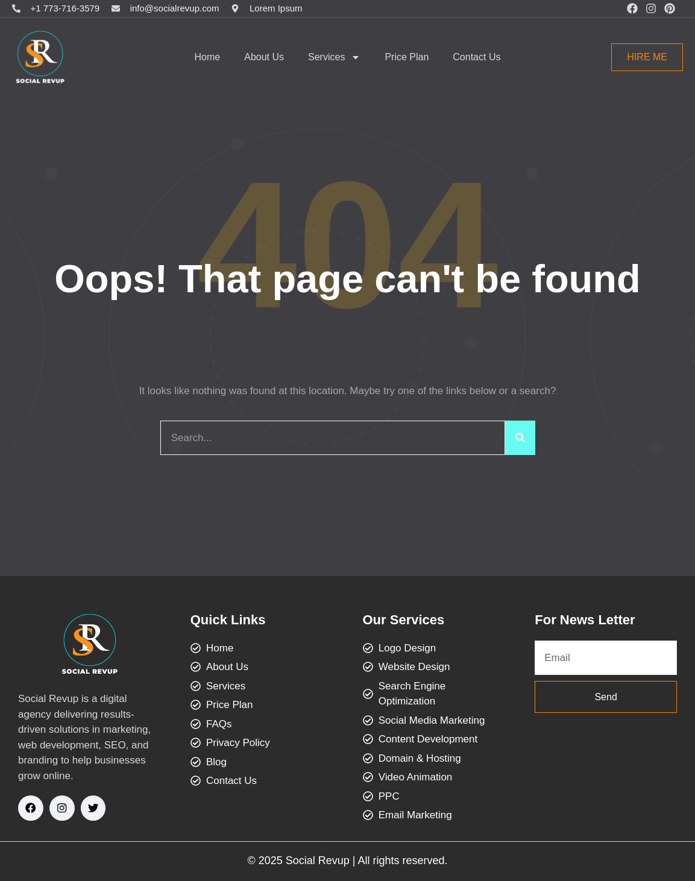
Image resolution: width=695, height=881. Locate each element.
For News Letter (585, 619)
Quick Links (228, 619)
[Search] (520, 438)
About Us (264, 57)
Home (208, 57)
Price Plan (407, 57)
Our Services (404, 619)
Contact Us (476, 57)
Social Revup (318, 860)
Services (334, 57)
